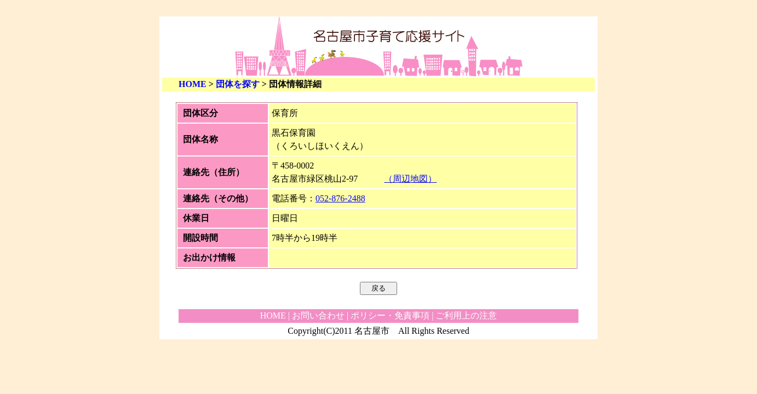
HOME (193, 84)
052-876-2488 (340, 198)
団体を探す (238, 84)
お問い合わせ (318, 315)
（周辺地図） (410, 178)
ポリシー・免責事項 (390, 315)
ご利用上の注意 (466, 315)
